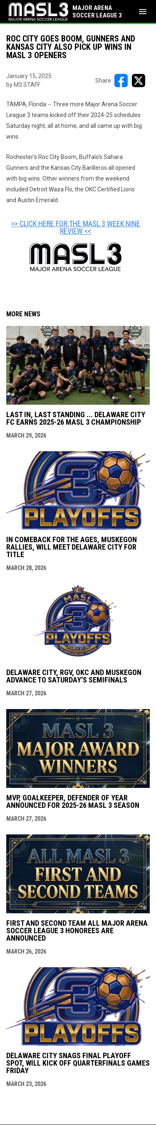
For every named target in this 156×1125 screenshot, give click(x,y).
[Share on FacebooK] (121, 80)
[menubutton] (143, 12)
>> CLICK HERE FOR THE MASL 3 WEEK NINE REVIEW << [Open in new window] (75, 227)
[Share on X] (138, 80)
